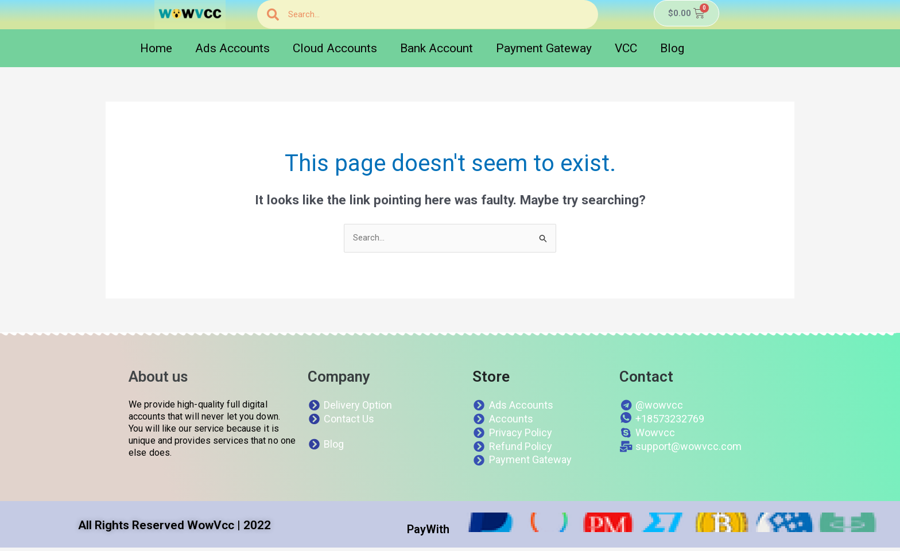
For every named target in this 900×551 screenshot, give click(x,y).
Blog (672, 48)
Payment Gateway (544, 48)
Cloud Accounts (335, 48)
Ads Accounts (232, 48)
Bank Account (436, 48)
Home (156, 48)
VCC (626, 48)
